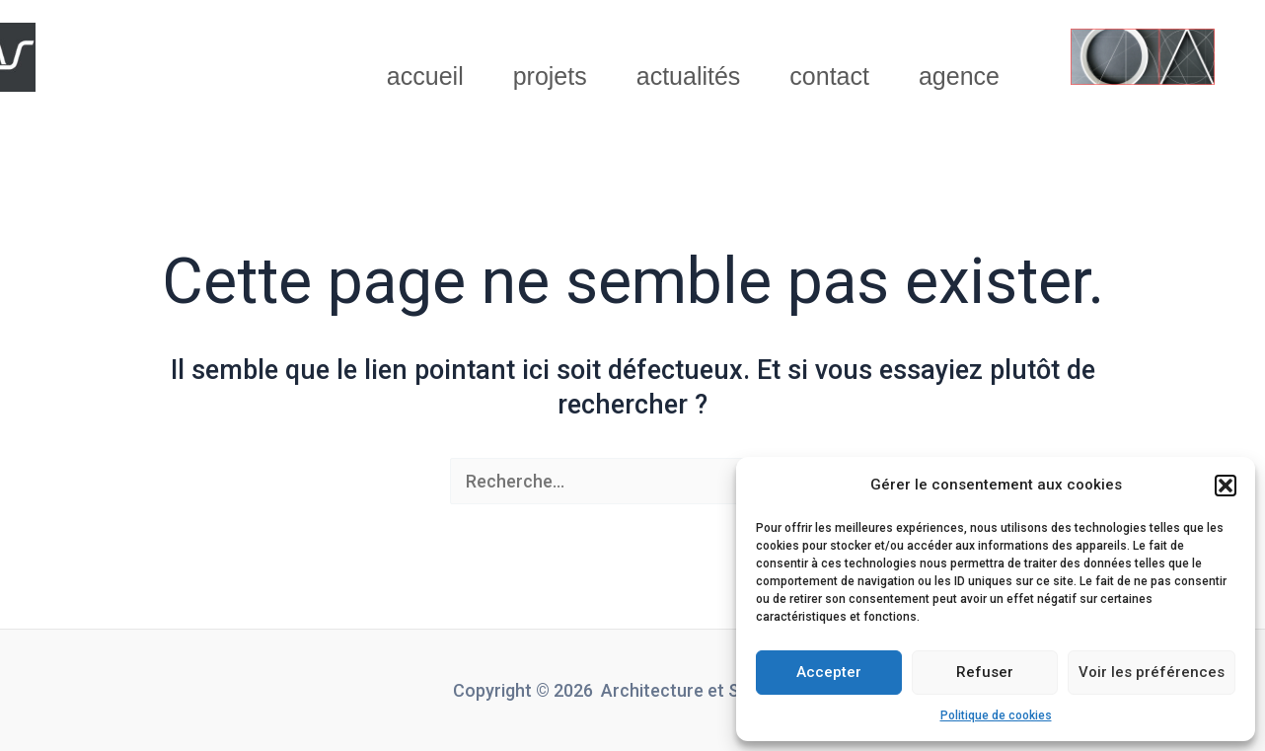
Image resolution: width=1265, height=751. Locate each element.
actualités (688, 76)
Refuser (984, 672)
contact (829, 76)
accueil (425, 76)
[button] (1225, 485)
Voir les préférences (1152, 672)
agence (959, 76)
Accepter (828, 672)
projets (550, 76)
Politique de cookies (996, 715)
